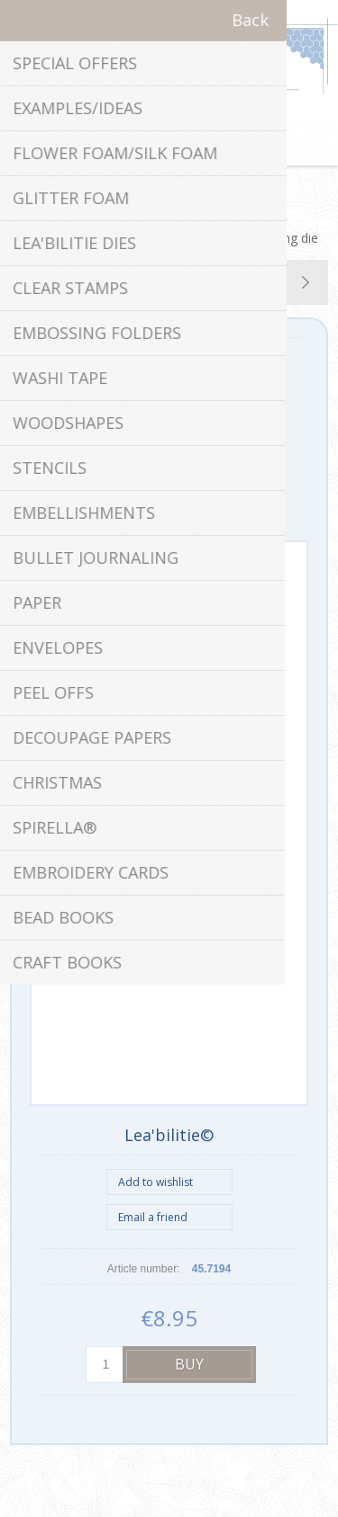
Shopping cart (192, 142)
